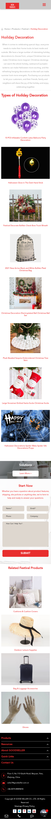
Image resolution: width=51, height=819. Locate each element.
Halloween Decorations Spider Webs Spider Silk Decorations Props (25, 447)
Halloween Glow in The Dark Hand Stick (25, 183)
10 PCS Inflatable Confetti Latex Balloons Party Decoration (25, 139)
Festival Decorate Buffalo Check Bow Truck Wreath (25, 226)
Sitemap (18, 806)
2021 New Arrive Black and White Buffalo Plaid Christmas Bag (25, 269)
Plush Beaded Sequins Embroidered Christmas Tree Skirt (25, 359)
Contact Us (7, 763)
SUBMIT (25, 553)
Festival (25, 29)
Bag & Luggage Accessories (25, 689)
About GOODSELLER (13, 750)
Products (16, 29)
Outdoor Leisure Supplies (25, 650)
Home (7, 29)
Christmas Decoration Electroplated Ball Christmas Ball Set (25, 314)
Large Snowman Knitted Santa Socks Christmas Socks (25, 403)
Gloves (25, 727)
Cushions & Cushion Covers (25, 612)
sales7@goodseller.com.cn (15, 783)
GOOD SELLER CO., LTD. (26, 799)
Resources (6, 744)
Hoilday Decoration (39, 29)
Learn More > (26, 474)
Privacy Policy (29, 806)
